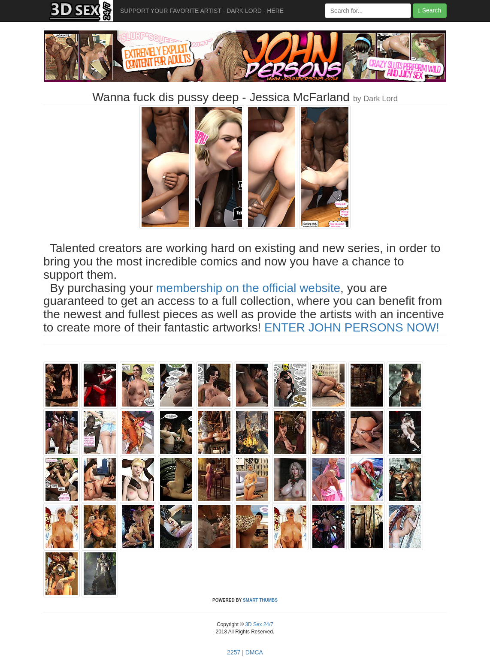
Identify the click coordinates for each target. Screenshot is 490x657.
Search (429, 10)
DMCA (254, 652)
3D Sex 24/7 (258, 624)
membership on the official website (248, 288)
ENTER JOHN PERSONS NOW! (351, 327)
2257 (233, 652)
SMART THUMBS (260, 600)
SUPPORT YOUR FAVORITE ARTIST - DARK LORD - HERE (202, 10)
